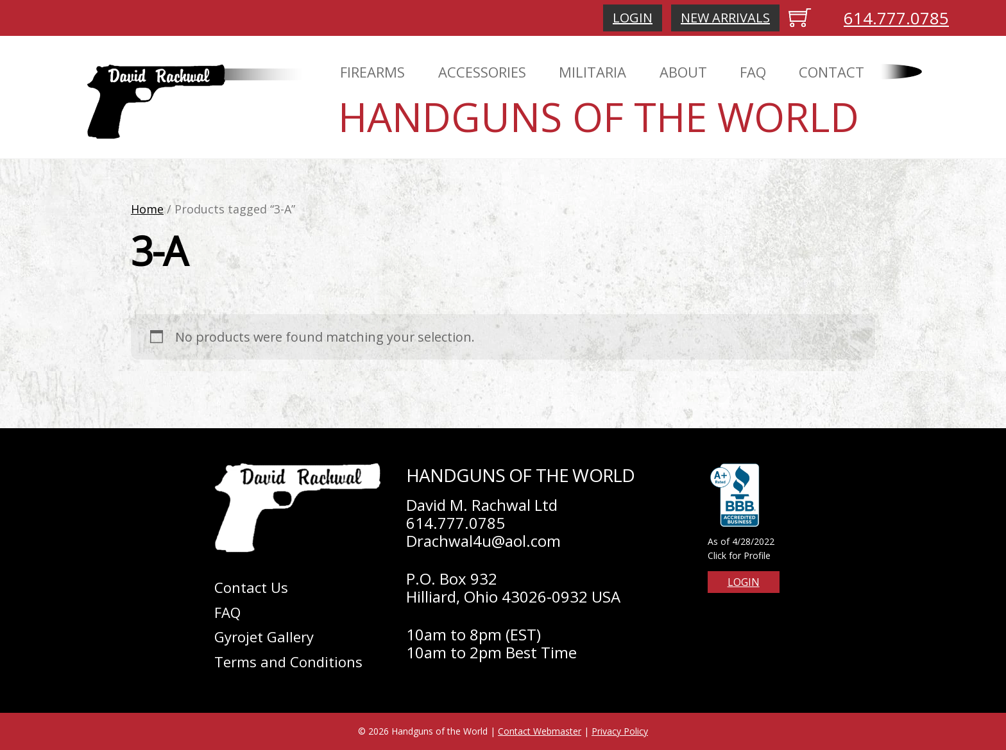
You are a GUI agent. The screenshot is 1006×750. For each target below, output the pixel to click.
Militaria (592, 71)
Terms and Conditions (288, 661)
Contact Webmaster (539, 731)
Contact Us (251, 587)
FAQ (753, 71)
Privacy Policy (620, 731)
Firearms (372, 71)
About (683, 71)
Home (147, 209)
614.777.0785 (896, 18)
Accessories (482, 71)
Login (632, 17)
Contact (831, 71)
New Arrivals (725, 17)
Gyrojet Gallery (264, 636)
